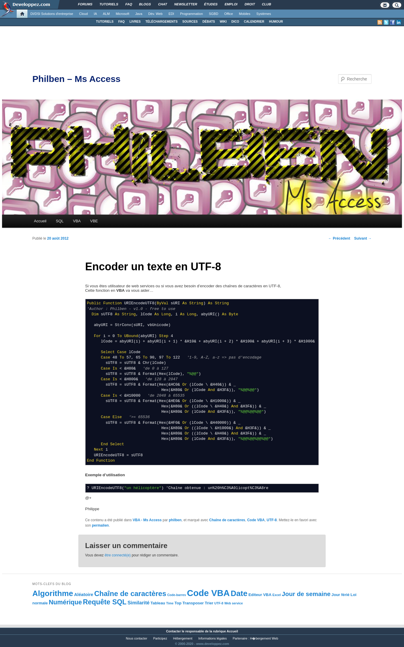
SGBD (213, 13)
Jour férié (340, 594)
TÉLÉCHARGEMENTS (161, 21)
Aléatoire (83, 594)
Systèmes (263, 13)
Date (239, 593)
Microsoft (122, 13)
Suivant (363, 238)
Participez (160, 638)
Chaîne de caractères (227, 520)
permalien (100, 525)
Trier (209, 603)
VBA (77, 221)
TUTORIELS (105, 21)
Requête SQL (104, 602)
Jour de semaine (306, 593)
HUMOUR (276, 21)
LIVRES (135, 21)
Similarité (139, 602)
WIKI (223, 21)
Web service (233, 603)
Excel (277, 595)
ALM (106, 13)
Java (139, 13)
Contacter (173, 631)
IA (95, 13)
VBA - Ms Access (147, 520)
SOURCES (190, 21)
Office (228, 13)
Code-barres (176, 595)
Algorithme (52, 593)
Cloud (83, 13)
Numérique (65, 602)
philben (175, 520)
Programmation (191, 13)
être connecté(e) (118, 555)
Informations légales (212, 638)
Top (177, 603)
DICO (235, 21)
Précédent (339, 238)
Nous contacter (136, 638)
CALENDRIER (254, 21)
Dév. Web (155, 13)
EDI (171, 13)
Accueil (40, 221)
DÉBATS (208, 21)
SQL (60, 221)
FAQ (121, 21)
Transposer (193, 603)
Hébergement (183, 638)
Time (170, 603)
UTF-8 (272, 520)
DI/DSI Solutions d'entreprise (51, 13)
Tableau (158, 603)
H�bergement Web (264, 638)
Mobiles (244, 13)
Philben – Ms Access (76, 79)
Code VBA (256, 520)
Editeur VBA (259, 594)
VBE (94, 221)
